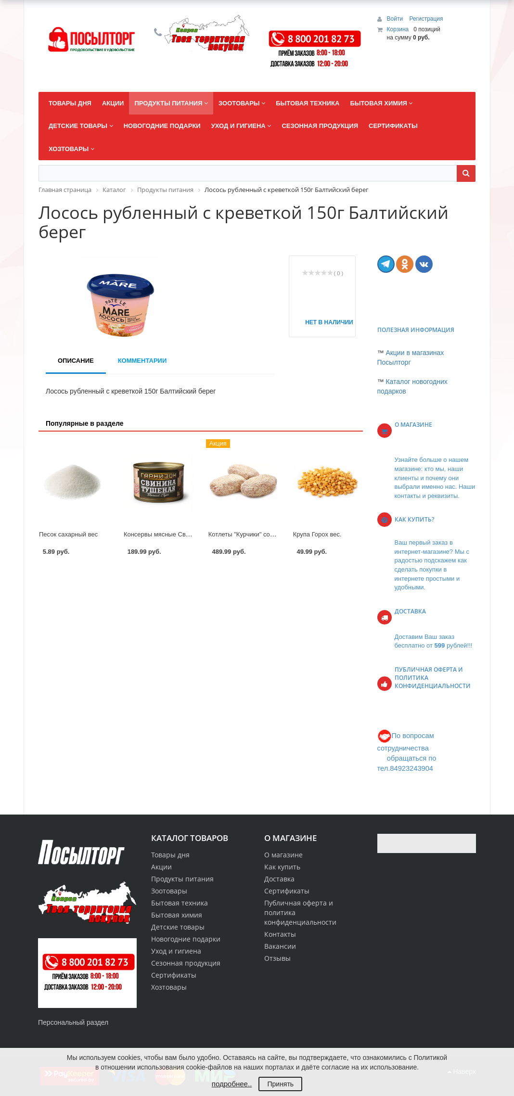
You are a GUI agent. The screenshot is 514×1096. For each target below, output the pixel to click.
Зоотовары (169, 890)
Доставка (279, 878)
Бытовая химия (176, 914)
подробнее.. (232, 1084)
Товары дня (170, 854)
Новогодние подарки (185, 938)
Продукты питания (182, 878)
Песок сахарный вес (68, 534)
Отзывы (277, 958)
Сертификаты (286, 890)
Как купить (282, 866)
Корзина (398, 29)
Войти (396, 18)
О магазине (283, 854)
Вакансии (280, 946)
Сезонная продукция (185, 963)
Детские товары (178, 926)
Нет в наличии (325, 322)
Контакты (280, 934)
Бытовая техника (179, 902)
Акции (161, 866)
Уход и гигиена (176, 951)
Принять (280, 1084)
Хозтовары (169, 987)
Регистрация (426, 18)
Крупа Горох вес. (317, 534)
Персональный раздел (73, 1022)
